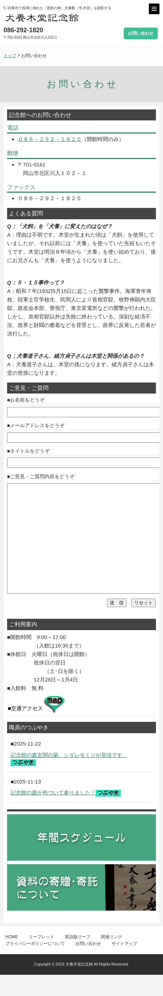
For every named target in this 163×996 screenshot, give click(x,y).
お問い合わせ (140, 33)
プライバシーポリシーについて (35, 964)
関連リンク (111, 958)
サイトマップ (124, 964)
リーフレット (41, 958)
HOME (11, 958)
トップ (10, 55)
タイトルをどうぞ (30, 451)
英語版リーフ (77, 958)
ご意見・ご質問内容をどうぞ (42, 476)
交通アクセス (38, 725)
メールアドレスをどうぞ (37, 425)
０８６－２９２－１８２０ (50, 139)
